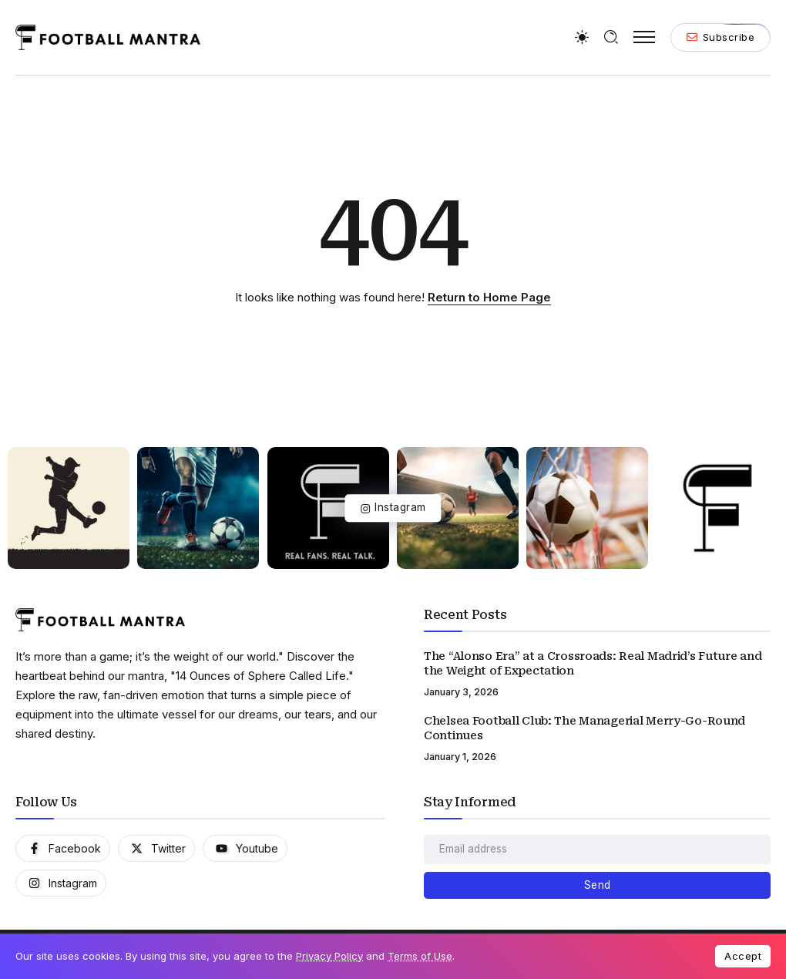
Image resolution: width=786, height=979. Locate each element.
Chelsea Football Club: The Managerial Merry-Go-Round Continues (584, 728)
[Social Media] (62, 848)
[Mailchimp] (597, 886)
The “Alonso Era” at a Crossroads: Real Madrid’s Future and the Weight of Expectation (592, 663)
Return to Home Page (489, 297)
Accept (742, 956)
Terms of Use (420, 956)
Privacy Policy (329, 956)
